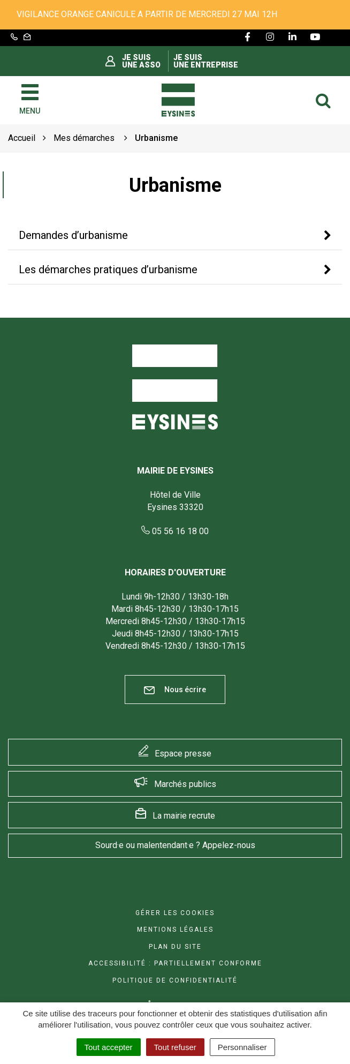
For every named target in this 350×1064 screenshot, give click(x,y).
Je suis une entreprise (205, 61)
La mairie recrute (184, 816)
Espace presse (183, 753)
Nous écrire (175, 689)
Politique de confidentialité (175, 980)
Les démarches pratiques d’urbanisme (108, 269)
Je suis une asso (141, 61)
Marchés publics (185, 784)
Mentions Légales (175, 929)
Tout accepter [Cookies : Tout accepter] (109, 1047)
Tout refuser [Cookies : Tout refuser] (175, 1047)
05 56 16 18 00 (175, 531)
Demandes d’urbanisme (73, 235)
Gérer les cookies (175, 913)
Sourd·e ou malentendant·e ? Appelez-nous (175, 845)
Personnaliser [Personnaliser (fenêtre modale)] (242, 1047)
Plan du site (175, 946)
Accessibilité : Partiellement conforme (175, 963)
